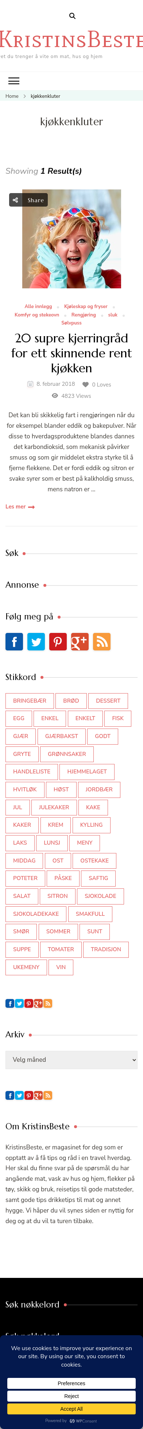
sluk (112, 315)
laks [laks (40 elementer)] (20, 842)
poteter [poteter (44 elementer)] (25, 878)
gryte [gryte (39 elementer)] (22, 754)
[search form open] (72, 16)
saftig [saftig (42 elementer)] (98, 878)
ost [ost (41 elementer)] (58, 860)
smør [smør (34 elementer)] (21, 931)
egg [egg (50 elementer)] (18, 718)
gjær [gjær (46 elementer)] (20, 736)
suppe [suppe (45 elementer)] (22, 949)
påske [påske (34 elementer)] (63, 878)
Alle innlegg (38, 307)
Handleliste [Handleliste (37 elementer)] (31, 771)
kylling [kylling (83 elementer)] (91, 825)
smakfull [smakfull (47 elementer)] (90, 914)
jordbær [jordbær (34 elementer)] (99, 789)
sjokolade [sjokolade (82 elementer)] (100, 896)
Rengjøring (84, 315)
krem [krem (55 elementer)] (55, 825)
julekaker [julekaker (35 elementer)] (54, 807)
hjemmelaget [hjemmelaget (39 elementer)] (87, 771)
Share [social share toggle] (28, 200)
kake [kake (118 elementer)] (93, 807)
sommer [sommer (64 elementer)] (58, 931)
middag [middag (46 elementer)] (24, 860)
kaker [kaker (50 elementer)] (22, 825)
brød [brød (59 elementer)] (71, 700)
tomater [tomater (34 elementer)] (61, 949)
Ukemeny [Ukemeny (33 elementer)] (26, 967)
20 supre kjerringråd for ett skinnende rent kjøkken (71, 353)
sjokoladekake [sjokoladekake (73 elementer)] (36, 914)
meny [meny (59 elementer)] (84, 842)
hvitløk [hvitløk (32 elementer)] (25, 789)
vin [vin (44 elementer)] (61, 967)
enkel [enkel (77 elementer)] (49, 718)
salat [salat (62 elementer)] (22, 896)
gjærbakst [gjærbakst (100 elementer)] (61, 736)
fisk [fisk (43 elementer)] (118, 718)
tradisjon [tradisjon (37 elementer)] (106, 949)
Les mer (15, 506)
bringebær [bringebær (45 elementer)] (29, 700)
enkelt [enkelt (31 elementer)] (85, 718)
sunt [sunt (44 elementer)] (94, 931)
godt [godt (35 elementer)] (103, 736)
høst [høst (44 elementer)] (61, 789)
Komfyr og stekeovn (37, 315)
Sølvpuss (71, 323)
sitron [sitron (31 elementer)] (57, 896)
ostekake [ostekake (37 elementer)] (94, 860)
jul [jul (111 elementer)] (17, 807)
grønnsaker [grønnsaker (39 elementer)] (67, 754)
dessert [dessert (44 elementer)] (108, 700)
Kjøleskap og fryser (86, 307)
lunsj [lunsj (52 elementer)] (52, 842)
